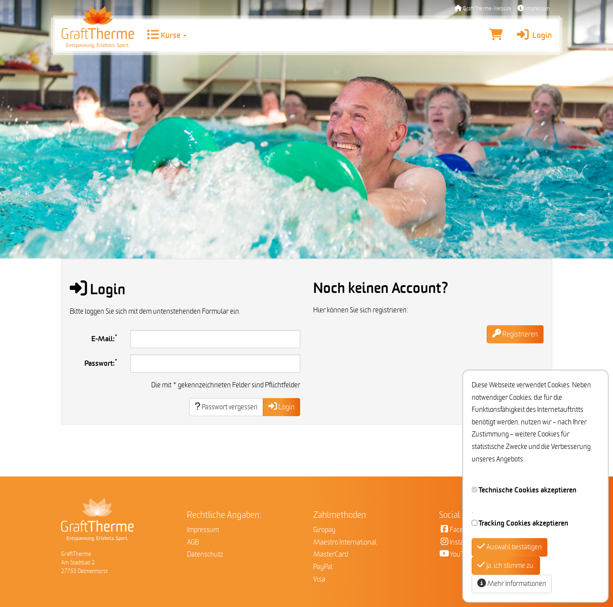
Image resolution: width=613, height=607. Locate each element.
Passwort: (101, 363)
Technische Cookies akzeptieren (527, 490)
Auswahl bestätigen (509, 547)
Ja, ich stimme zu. (506, 565)
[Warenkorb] (496, 36)
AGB (193, 542)
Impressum (533, 8)
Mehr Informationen (511, 583)
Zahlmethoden (339, 515)
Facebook (457, 530)
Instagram (459, 542)
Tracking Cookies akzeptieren (523, 523)
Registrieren (515, 334)
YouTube (456, 554)
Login (533, 35)
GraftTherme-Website (483, 8)
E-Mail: (104, 338)
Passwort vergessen (226, 407)
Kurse (167, 35)
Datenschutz (205, 554)
